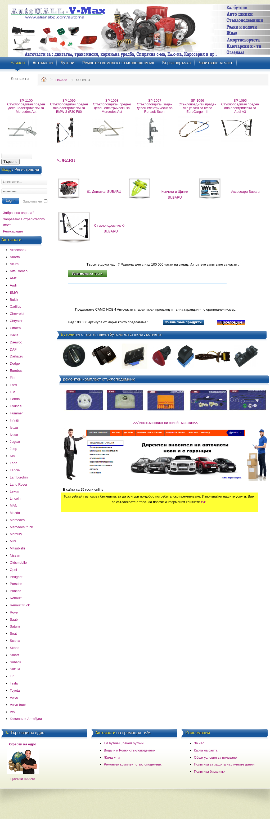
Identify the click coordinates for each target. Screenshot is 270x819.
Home (44, 79)
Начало (61, 80)
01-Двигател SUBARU (104, 192)
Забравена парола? (18, 213)
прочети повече (23, 779)
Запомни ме (32, 201)
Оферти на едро (22, 744)
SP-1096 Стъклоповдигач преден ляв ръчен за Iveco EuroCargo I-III (198, 106)
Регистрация (13, 231)
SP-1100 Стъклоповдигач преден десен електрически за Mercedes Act (26, 106)
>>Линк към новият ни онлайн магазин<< (165, 423)
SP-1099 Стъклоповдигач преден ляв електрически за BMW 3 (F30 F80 (69, 106)
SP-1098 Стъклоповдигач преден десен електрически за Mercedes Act (112, 106)
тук (203, 502)
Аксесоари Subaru (245, 192)
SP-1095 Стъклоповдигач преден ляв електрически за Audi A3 (240, 106)
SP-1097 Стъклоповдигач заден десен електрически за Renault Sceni (155, 106)
